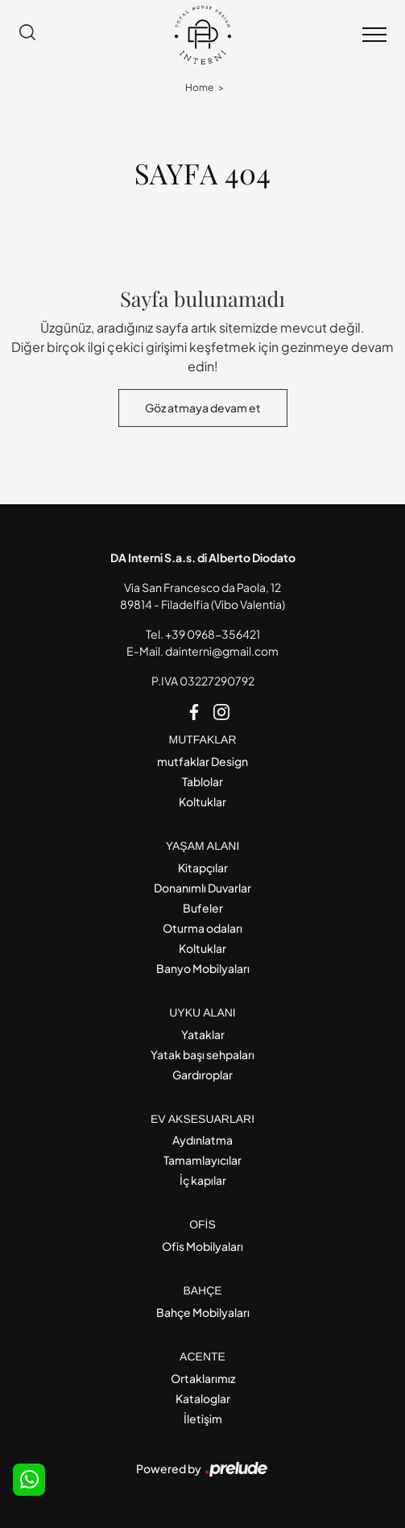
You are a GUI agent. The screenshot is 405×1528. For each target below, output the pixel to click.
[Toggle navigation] (374, 35)
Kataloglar (203, 1398)
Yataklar (203, 1034)
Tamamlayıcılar (202, 1160)
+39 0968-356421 (212, 634)
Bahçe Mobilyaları (203, 1312)
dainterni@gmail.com (222, 651)
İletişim (203, 1418)
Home (199, 87)
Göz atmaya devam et (203, 407)
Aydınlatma (202, 1140)
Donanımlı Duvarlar (202, 887)
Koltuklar (202, 801)
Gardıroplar (202, 1074)
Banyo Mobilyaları (203, 968)
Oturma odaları (202, 928)
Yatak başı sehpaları (202, 1054)
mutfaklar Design (202, 761)
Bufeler (203, 908)
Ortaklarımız (203, 1378)
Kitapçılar (203, 867)
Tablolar (202, 781)
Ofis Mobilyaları (202, 1246)
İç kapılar (203, 1180)
